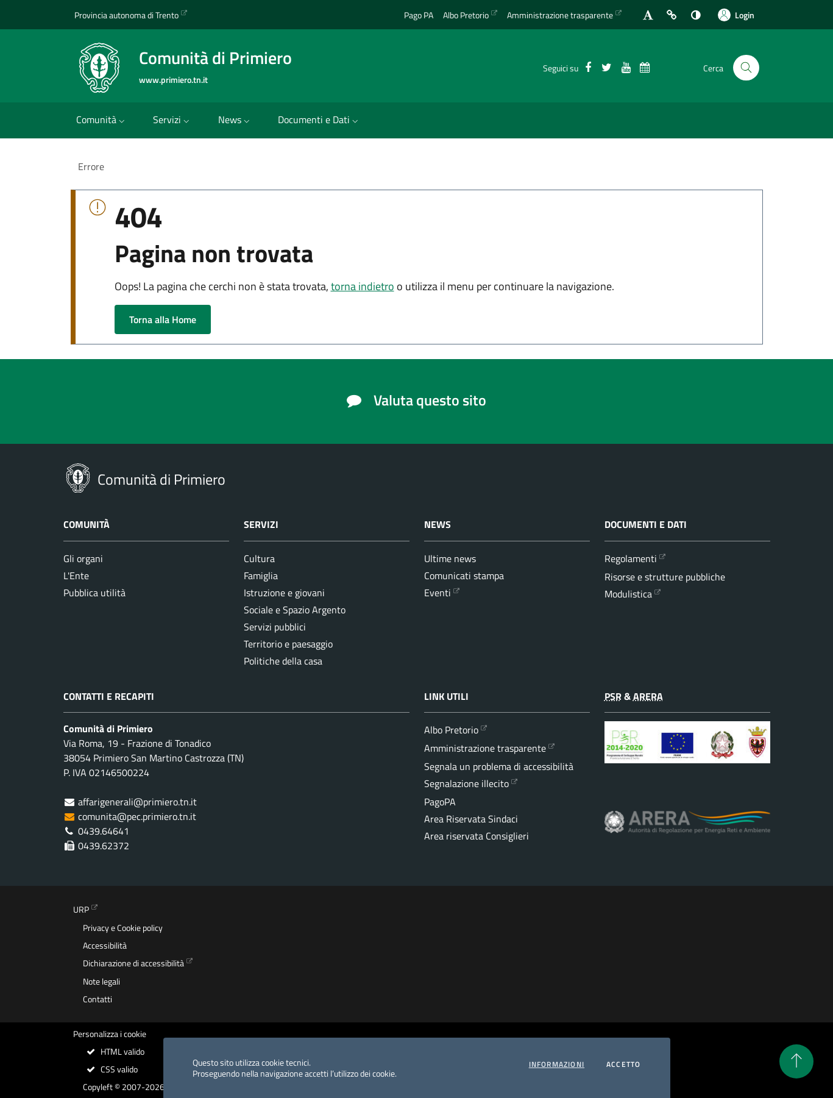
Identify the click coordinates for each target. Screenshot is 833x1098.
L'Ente (76, 575)
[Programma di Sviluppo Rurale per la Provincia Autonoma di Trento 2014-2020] (687, 751)
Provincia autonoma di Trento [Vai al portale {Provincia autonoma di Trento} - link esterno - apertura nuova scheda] (126, 15)
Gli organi (83, 558)
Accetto (623, 1064)
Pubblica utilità (94, 592)
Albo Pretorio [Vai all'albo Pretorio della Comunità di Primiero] (466, 15)
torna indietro (362, 286)
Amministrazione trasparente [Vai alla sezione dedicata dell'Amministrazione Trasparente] (560, 15)
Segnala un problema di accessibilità (498, 766)
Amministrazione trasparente (485, 748)
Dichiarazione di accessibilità (133, 963)
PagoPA (440, 801)
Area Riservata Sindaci (471, 818)
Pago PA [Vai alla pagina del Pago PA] (418, 15)
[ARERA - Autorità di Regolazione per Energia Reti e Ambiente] (687, 831)
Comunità (101, 119)
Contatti (97, 999)
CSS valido (111, 1069)
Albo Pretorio (451, 729)
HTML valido (114, 1051)
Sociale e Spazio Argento (295, 609)
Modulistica (628, 593)
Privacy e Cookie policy (123, 928)
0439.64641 (103, 831)
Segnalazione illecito (466, 783)
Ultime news (450, 558)
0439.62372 (103, 845)
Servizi (172, 119)
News (235, 119)
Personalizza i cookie (109, 1034)
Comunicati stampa (464, 575)
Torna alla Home (162, 319)
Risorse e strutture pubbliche (664, 576)
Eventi (437, 592)
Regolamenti (630, 558)
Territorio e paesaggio (288, 643)
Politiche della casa (283, 661)
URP (81, 909)
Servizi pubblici (275, 626)
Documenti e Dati (319, 119)
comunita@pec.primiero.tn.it (137, 816)
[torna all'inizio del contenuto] (796, 1061)
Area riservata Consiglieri (476, 836)
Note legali (101, 981)
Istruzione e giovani (284, 592)
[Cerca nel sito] (746, 68)
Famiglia (261, 575)
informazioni (556, 1064)
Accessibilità (105, 945)
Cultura (259, 558)
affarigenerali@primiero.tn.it (137, 801)
